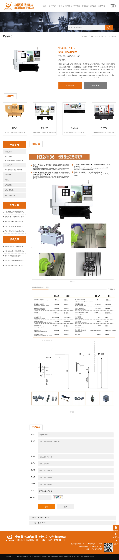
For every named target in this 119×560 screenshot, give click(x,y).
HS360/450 (8, 156)
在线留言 (93, 6)
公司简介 (52, 6)
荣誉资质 (85, 6)
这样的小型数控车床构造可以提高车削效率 (15, 246)
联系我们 (101, 6)
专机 (7, 180)
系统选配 (8, 185)
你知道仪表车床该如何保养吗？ (14, 260)
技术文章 (76, 6)
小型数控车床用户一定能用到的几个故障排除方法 (15, 221)
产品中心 (60, 6)
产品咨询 (70, 85)
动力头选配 (9, 190)
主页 (90, 36)
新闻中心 (68, 6)
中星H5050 (42, 523)
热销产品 (8, 165)
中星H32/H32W (43, 517)
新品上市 (103, 36)
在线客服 (95, 85)
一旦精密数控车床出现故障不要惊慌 (15, 212)
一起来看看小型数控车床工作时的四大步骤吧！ (15, 265)
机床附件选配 (10, 195)
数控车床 (8, 174)
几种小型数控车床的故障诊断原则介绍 (15, 231)
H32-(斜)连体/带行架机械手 (13, 170)
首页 (44, 6)
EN (112, 6)
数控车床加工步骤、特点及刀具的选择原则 (15, 226)
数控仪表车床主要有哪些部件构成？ (15, 251)
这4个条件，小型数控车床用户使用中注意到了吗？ (15, 217)
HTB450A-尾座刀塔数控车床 (14, 160)
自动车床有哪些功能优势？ (13, 256)
